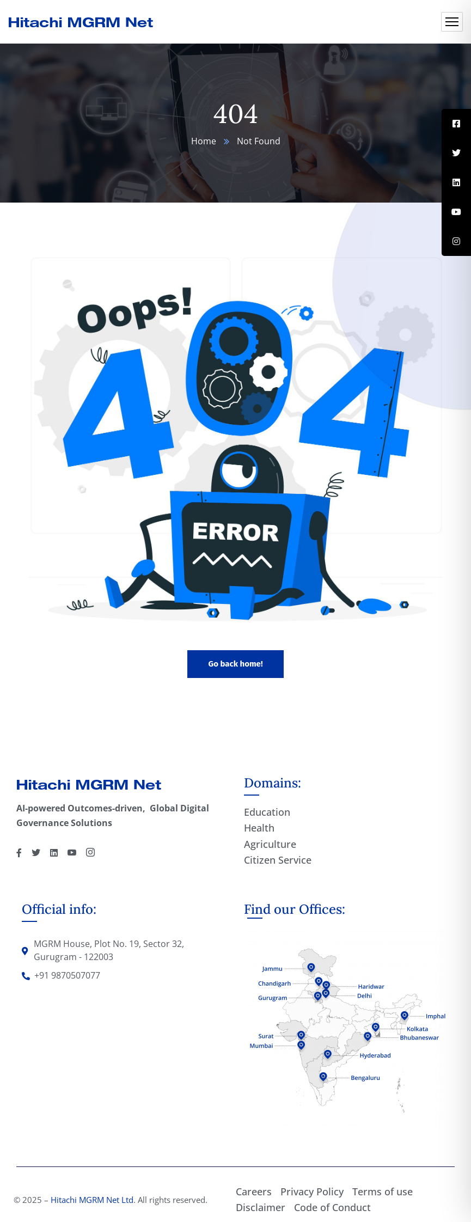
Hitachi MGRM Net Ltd (92, 1199)
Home (203, 141)
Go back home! (235, 664)
